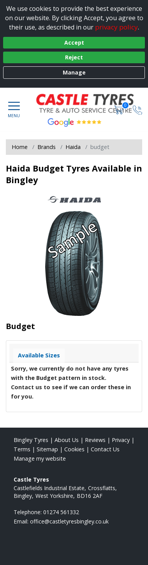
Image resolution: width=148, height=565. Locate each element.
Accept (74, 42)
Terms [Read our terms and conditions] (22, 449)
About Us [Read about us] (67, 440)
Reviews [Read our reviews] (95, 440)
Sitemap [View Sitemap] (47, 449)
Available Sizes (39, 355)
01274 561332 (61, 512)
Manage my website (40, 458)
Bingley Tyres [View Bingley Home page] (31, 440)
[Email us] (69, 521)
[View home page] (89, 103)
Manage (74, 72)
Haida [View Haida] (73, 147)
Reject (74, 57)
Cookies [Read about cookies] (74, 449)
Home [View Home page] (20, 147)
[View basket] (119, 109)
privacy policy (116, 27)
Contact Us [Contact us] (105, 449)
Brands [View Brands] (46, 147)
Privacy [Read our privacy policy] (121, 440)
